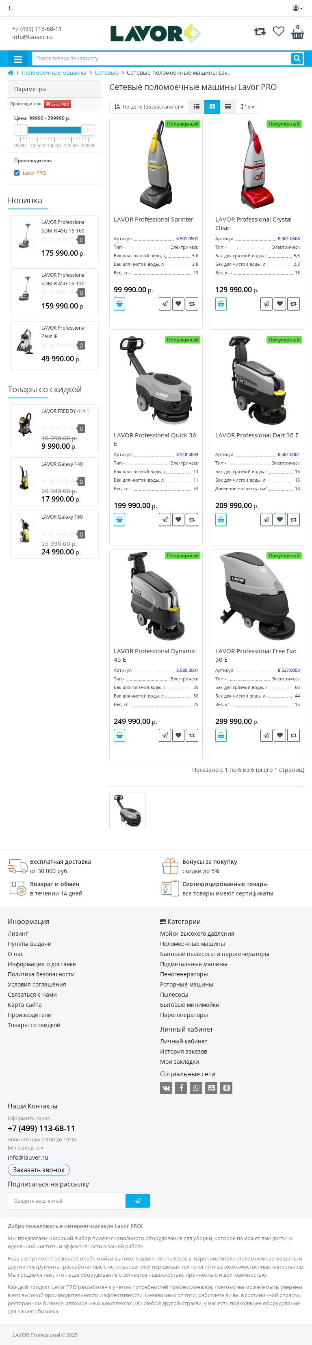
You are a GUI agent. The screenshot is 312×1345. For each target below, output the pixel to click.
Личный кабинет (184, 1041)
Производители (30, 1015)
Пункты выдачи (30, 943)
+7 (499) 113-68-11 (37, 29)
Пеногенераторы (184, 974)
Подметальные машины (194, 964)
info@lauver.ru (32, 37)
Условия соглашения (37, 984)
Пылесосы (174, 994)
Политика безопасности (41, 974)
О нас (16, 954)
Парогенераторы (184, 1015)
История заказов (183, 1051)
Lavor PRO (57, 104)
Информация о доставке (42, 964)
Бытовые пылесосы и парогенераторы (214, 954)
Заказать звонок (39, 1169)
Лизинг (18, 933)
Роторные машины (186, 984)
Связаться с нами (32, 994)
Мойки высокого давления (197, 933)
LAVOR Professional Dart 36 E (257, 435)
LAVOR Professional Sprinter (153, 219)
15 (248, 106)
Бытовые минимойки (189, 1004)
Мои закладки (179, 1061)
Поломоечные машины (192, 943)
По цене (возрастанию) (149, 106)
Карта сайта (25, 1004)
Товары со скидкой (34, 1025)
